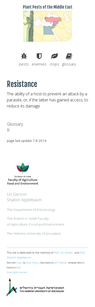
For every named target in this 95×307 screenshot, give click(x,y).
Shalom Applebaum (24, 200)
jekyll (18, 267)
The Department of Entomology (31, 209)
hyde (64, 262)
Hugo (19, 262)
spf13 (57, 262)
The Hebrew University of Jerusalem (34, 233)
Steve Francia (32, 262)
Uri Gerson (17, 194)
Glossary (15, 124)
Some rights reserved (17, 272)
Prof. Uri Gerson (63, 252)
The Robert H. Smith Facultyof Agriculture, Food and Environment (35, 221)
